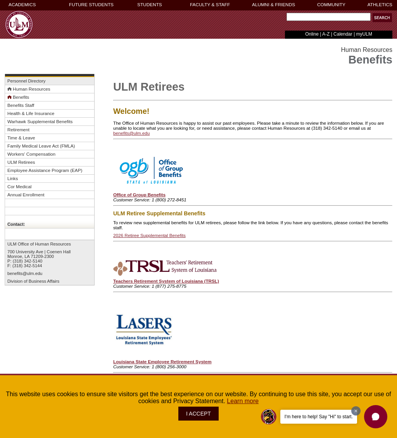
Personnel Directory (26, 81)
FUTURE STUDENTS (91, 4)
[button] (375, 416)
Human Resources (28, 88)
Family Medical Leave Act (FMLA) (41, 145)
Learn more (243, 401)
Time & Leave (21, 137)
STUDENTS (149, 4)
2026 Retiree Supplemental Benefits (149, 235)
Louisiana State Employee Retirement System (162, 361)
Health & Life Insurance (30, 113)
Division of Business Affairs (33, 281)
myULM (364, 34)
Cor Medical (19, 186)
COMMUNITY (331, 4)
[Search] (329, 17)
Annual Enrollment (25, 194)
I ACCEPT (198, 414)
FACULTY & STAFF (210, 4)
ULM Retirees (21, 162)
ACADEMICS (22, 4)
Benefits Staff (20, 105)
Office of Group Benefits (139, 194)
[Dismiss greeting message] (356, 411)
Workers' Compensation (31, 153)
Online (312, 34)
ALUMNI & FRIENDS (273, 4)
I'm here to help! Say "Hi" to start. (319, 416)
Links (12, 178)
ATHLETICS (380, 4)
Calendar (342, 34)
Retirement (18, 129)
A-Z (326, 34)
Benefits (18, 97)
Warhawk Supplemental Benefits (39, 121)
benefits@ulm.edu (24, 273)
